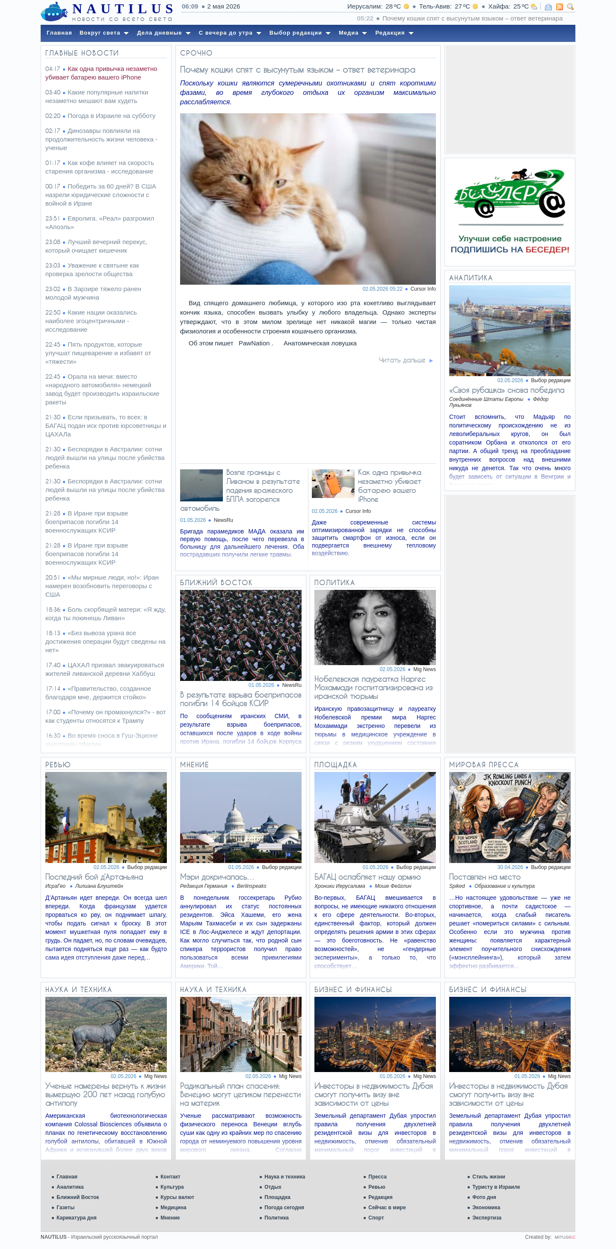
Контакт (170, 1177)
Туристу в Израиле (496, 1187)
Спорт (376, 1218)
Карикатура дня (76, 1218)
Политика (276, 1218)
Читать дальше (402, 360)
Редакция (380, 1197)
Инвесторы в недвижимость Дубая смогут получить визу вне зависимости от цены (373, 1094)
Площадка (277, 1197)
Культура (172, 1187)
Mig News (424, 669)
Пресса (377, 1177)
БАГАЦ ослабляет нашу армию (367, 876)
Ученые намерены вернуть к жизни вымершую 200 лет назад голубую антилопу (105, 1094)
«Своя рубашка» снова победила (506, 390)
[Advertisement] (510, 99)
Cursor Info (423, 289)
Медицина (173, 1208)
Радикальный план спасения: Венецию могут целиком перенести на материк (240, 1094)
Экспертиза (486, 1218)
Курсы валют (177, 1197)
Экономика (486, 1208)
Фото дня (484, 1197)
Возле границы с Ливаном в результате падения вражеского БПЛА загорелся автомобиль (240, 490)
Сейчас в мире (387, 1208)
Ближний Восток (77, 1197)
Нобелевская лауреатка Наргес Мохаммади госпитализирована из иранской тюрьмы (373, 687)
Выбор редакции (551, 380)
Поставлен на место (485, 876)
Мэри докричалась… (217, 876)
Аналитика (70, 1187)
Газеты (65, 1208)
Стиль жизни (488, 1177)
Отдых (272, 1187)
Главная (66, 1177)
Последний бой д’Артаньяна (94, 876)
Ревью (376, 1187)
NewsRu (223, 520)
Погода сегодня (284, 1208)
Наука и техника (284, 1177)
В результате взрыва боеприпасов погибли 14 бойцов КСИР (240, 698)
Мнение (170, 1218)
